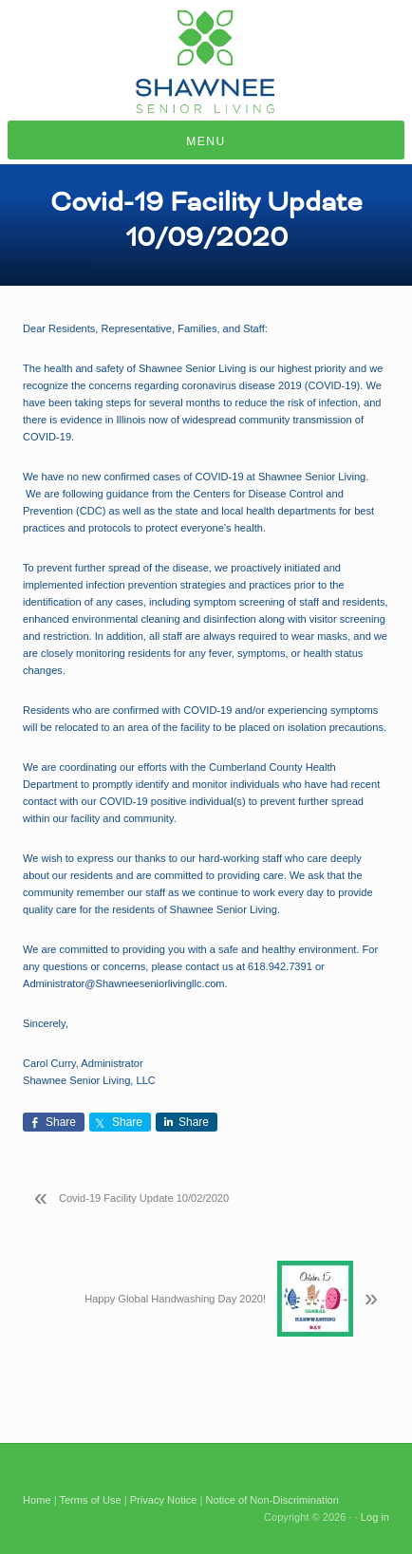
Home (37, 1500)
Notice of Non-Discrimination (272, 1500)
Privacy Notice (163, 1500)
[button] (206, 140)
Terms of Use (90, 1500)
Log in (375, 1517)
